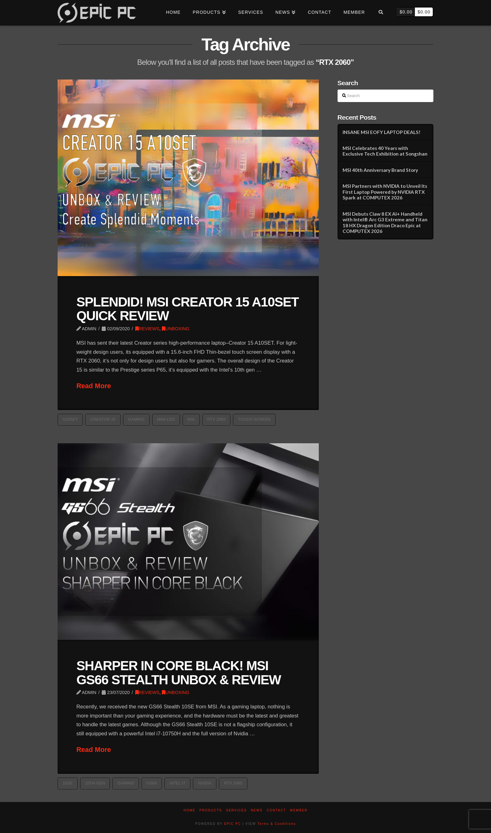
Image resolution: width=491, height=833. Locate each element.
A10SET (70, 419)
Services (236, 810)
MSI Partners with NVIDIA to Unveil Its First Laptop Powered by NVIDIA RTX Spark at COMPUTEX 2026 (385, 191)
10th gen (95, 783)
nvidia (204, 783)
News (257, 810)
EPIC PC (232, 823)
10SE (68, 783)
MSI (191, 419)
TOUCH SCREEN (254, 419)
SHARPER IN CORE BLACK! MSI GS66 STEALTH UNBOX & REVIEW (178, 672)
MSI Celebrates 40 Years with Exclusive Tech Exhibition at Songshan (385, 151)
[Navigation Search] (380, 12)
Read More (93, 386)
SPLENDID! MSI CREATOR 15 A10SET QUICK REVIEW (187, 309)
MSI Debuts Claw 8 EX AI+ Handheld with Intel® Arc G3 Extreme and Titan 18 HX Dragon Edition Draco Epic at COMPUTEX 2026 (385, 222)
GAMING (136, 419)
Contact (276, 810)
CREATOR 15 (102, 419)
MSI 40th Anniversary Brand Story (380, 170)
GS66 (152, 783)
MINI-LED (166, 419)
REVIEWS (147, 328)
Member (299, 810)
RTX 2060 (216, 419)
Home (189, 810)
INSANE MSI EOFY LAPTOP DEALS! (382, 132)
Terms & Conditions (276, 823)
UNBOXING (175, 328)
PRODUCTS (210, 810)
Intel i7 (177, 783)
